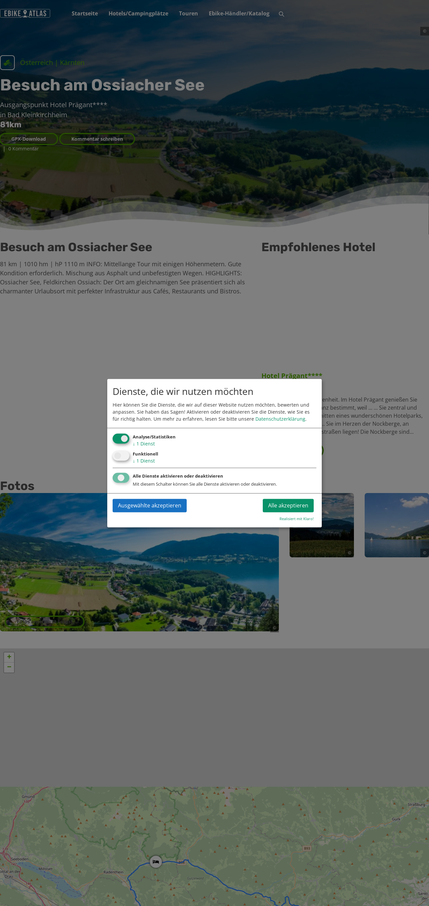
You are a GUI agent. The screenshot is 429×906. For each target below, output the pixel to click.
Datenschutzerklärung (280, 419)
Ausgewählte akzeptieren (149, 505)
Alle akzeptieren (288, 505)
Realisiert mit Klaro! (297, 518)
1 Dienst (144, 444)
